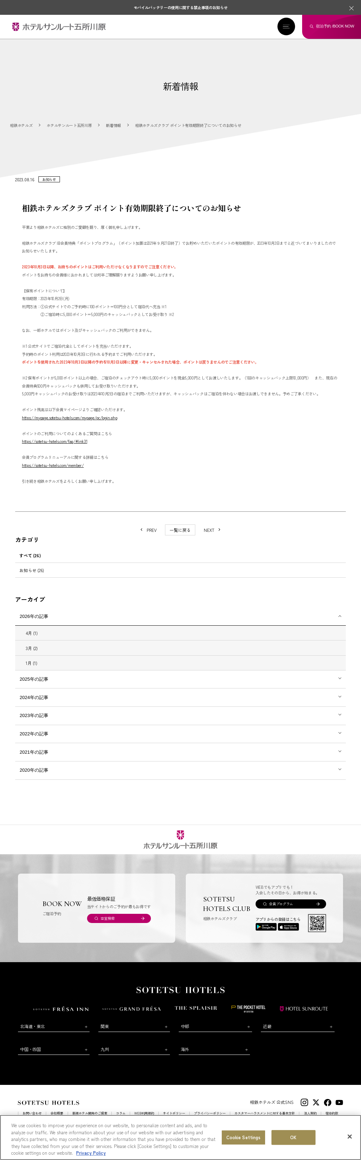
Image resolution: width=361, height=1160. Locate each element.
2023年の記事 (34, 722)
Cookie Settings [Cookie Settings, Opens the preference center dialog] (243, 1137)
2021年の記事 (34, 758)
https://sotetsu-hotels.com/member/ (53, 471)
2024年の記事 (34, 703)
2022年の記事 (34, 740)
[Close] (349, 1136)
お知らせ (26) (31, 576)
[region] (180, 1137)
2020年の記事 (34, 776)
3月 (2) (32, 654)
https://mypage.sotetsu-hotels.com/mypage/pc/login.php (69, 424)
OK (293, 1137)
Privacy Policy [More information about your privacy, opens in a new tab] (91, 1152)
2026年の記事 (34, 622)
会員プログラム (281, 910)
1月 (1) (31, 669)
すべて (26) (30, 562)
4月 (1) (32, 640)
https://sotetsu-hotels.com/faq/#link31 (54, 448)
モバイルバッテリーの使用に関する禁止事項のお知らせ (181, 7)
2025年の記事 (34, 685)
